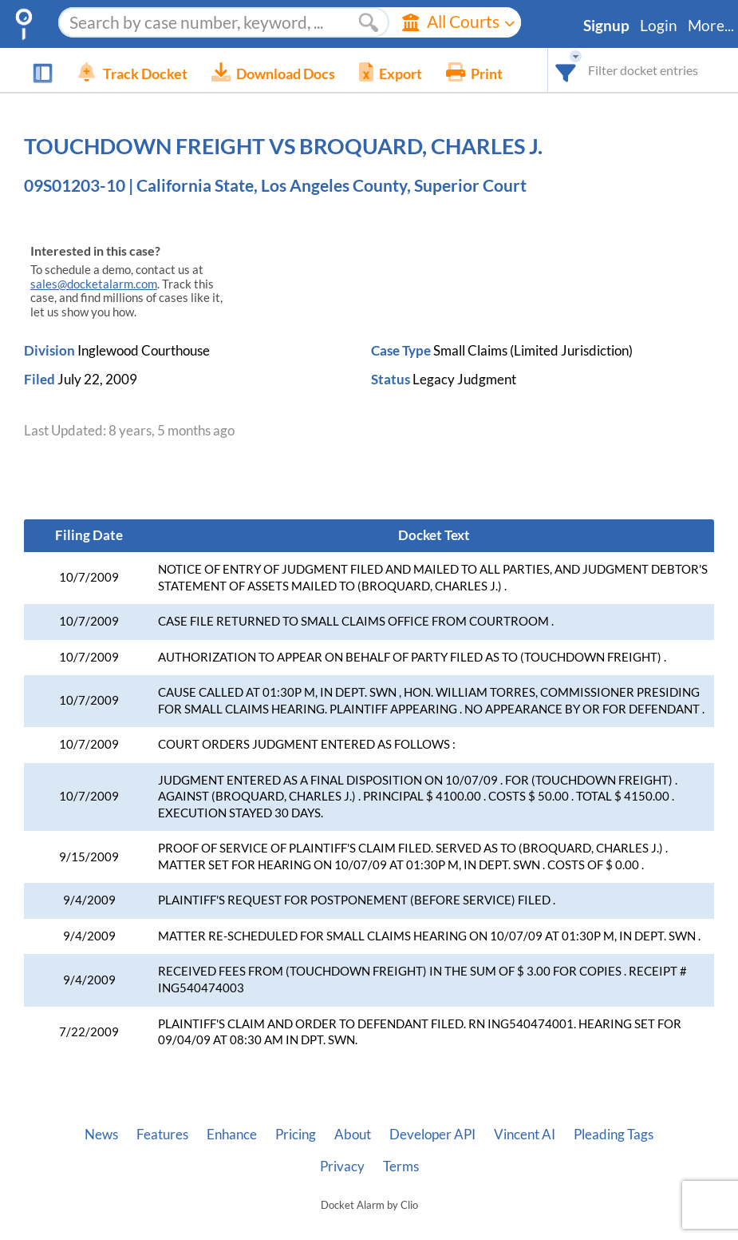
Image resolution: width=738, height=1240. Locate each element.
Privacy (342, 1166)
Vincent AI (524, 1135)
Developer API (432, 1135)
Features (162, 1135)
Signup (606, 25)
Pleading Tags (613, 1135)
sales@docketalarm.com (93, 284)
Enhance (232, 1135)
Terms (401, 1166)
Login (658, 25)
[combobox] (566, 70)
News (101, 1135)
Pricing (295, 1135)
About (352, 1135)
